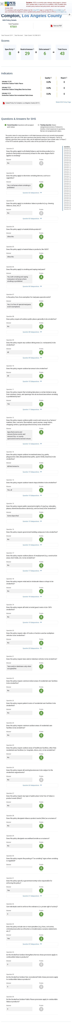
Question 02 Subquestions (32, 195)
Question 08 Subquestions (32, 334)
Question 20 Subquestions (32, 651)
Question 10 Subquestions (32, 384)
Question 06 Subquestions (32, 289)
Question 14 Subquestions (32, 498)
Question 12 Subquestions (32, 446)
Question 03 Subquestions (32, 221)
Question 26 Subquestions (32, 788)
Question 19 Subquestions (32, 625)
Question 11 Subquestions (32, 412)
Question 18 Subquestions (32, 599)
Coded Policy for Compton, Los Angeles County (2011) (21, 106)
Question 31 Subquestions (32, 898)
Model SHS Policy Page (62, 104)
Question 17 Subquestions (32, 573)
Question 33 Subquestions (32, 946)
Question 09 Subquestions (32, 360)
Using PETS (36, 10)
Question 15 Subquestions (32, 524)
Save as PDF (55, 28)
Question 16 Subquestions (32, 547)
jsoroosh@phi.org (58, 10)
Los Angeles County (42, 18)
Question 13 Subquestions (32, 474)
